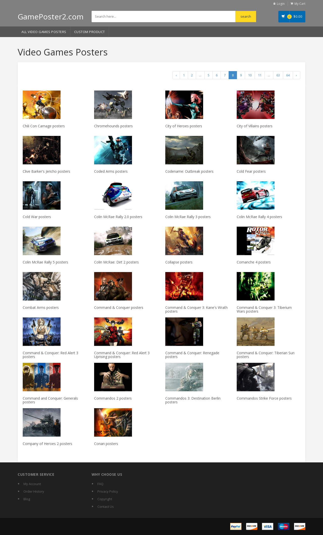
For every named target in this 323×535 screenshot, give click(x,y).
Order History (33, 491)
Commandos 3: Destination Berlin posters (193, 400)
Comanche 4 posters (254, 262)
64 (288, 75)
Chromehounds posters (113, 126)
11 (259, 75)
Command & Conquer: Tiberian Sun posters (265, 354)
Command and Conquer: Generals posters (50, 400)
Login (281, 4)
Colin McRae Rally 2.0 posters (118, 216)
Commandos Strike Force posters (264, 398)
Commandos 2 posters (113, 398)
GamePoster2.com (51, 16)
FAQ (100, 484)
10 (250, 75)
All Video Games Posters (43, 31)
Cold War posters (37, 216)
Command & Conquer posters (118, 307)
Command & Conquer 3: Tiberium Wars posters (264, 309)
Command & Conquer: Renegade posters (192, 354)
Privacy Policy (107, 491)
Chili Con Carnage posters (44, 126)
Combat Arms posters (41, 307)
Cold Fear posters (251, 171)
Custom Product (89, 31)
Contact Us (105, 506)
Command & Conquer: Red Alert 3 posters (50, 354)
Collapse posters (179, 262)
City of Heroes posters (183, 126)
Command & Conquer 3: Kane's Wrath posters (196, 309)
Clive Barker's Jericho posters (46, 171)
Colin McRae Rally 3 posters (188, 216)
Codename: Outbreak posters (189, 171)
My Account (32, 484)
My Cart (299, 4)
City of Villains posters (255, 126)
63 (278, 75)
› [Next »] (296, 75)
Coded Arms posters (111, 171)
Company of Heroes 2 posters (47, 443)
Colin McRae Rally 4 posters (259, 216)
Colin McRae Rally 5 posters (45, 262)
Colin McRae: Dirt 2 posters (116, 262)
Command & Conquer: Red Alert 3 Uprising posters (122, 354)
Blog (26, 499)
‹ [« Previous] (176, 75)
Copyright (104, 499)
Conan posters (106, 443)
